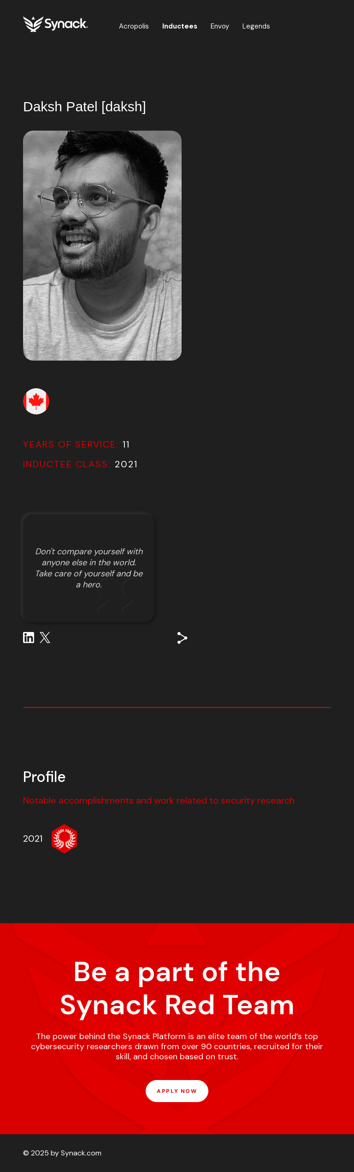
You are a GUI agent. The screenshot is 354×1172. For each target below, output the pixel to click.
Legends (256, 26)
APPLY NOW (177, 1091)
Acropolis (134, 26)
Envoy (220, 26)
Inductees (179, 26)
